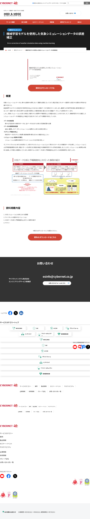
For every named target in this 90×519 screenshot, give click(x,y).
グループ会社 (42, 391)
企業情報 (22, 391)
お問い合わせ (69, 13)
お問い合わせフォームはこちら (57, 283)
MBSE (80, 22)
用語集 (52, 22)
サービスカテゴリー (25, 386)
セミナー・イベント (38, 22)
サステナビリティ (69, 386)
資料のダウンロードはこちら (45, 237)
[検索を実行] (87, 3)
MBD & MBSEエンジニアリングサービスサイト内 (45, 3)
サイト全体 (62, 3)
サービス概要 (10, 22)
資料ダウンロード (65, 22)
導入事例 (24, 22)
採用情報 (31, 391)
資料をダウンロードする (45, 88)
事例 (36, 386)
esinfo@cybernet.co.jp (58, 276)
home (9, 50)
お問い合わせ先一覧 (55, 391)
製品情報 (44, 386)
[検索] (75, 3)
